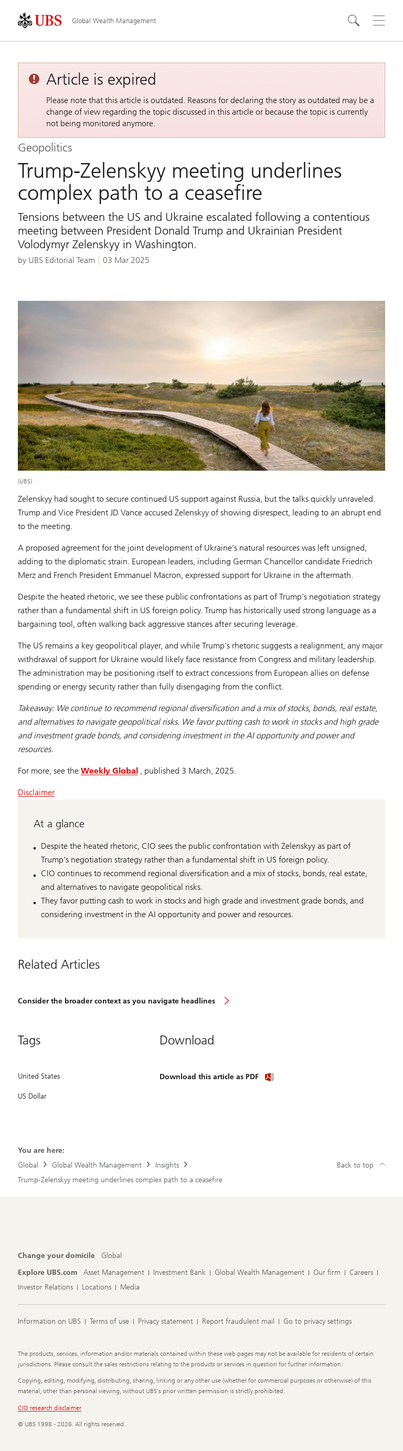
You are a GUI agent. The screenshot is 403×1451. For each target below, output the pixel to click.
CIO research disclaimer (49, 1408)
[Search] (353, 20)
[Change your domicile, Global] (111, 1256)
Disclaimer (36, 792)
